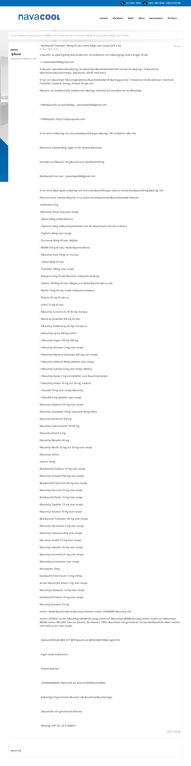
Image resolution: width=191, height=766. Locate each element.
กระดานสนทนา (19, 35)
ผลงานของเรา (156, 18)
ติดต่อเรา (172, 18)
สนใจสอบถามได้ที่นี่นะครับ (44, 35)
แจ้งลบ (176, 46)
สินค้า (131, 18)
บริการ (141, 18)
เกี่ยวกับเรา (118, 18)
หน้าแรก (104, 18)
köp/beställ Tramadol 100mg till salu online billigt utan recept (94, 35)
